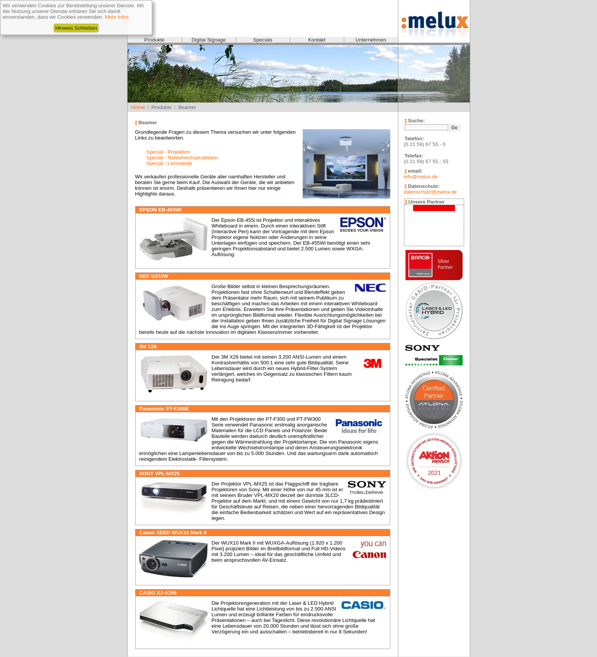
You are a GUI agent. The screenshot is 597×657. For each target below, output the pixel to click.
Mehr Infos (117, 17)
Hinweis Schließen (76, 28)
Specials (262, 40)
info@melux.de (421, 176)
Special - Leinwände (169, 163)
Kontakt (316, 40)
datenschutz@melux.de (430, 192)
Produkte (154, 40)
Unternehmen (371, 40)
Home (138, 107)
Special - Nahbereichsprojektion (182, 157)
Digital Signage (209, 40)
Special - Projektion (168, 152)
